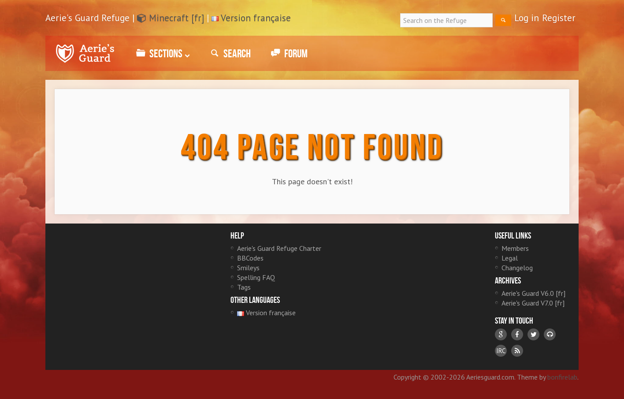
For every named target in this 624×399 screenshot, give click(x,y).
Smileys (248, 267)
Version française (256, 18)
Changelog (517, 267)
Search (229, 53)
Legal (509, 258)
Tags (244, 287)
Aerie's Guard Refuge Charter (279, 248)
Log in (526, 18)
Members (515, 248)
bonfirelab (562, 377)
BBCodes (250, 258)
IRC (500, 351)
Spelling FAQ (256, 277)
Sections (162, 53)
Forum (288, 53)
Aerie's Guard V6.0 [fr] (533, 293)
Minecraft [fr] (170, 18)
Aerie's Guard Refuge (85, 53)
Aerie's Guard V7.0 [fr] (533, 302)
